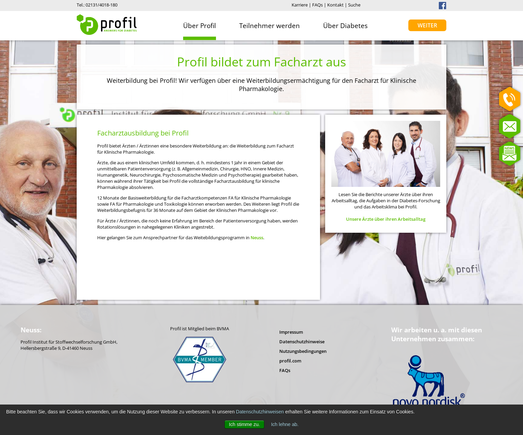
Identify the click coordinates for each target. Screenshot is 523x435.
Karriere (300, 5)
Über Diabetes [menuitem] (345, 25)
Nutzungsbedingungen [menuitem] (303, 351)
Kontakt (335, 5)
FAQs (317, 5)
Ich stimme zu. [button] (244, 424)
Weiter (427, 25)
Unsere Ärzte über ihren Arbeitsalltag (385, 219)
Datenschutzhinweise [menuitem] (301, 341)
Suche (354, 5)
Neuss (257, 237)
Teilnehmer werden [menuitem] (269, 25)
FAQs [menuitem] (284, 370)
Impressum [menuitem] (291, 332)
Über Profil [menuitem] (199, 25)
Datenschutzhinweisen (260, 411)
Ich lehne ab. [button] (284, 424)
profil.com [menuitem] (290, 361)
